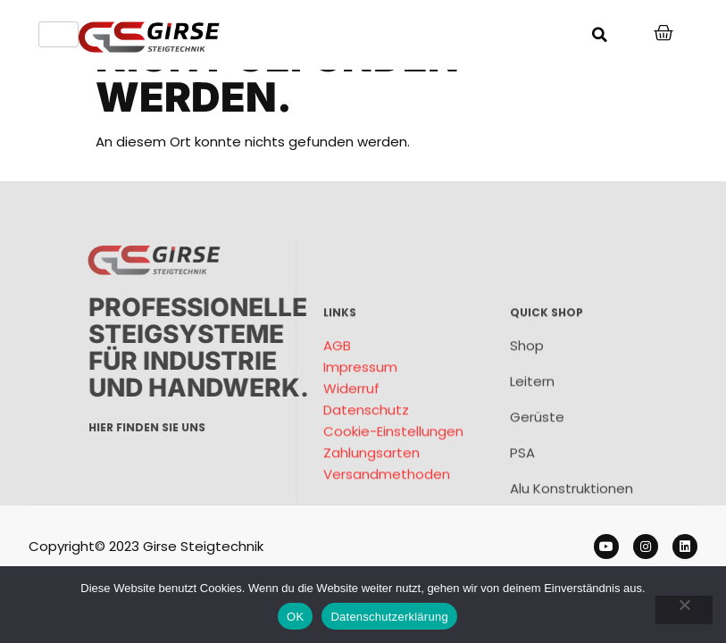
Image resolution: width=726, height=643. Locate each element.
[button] (599, 35)
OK (295, 616)
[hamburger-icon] (58, 34)
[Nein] (684, 610)
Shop (527, 418)
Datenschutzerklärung (388, 616)
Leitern (532, 454)
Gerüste (537, 489)
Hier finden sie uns (213, 427)
